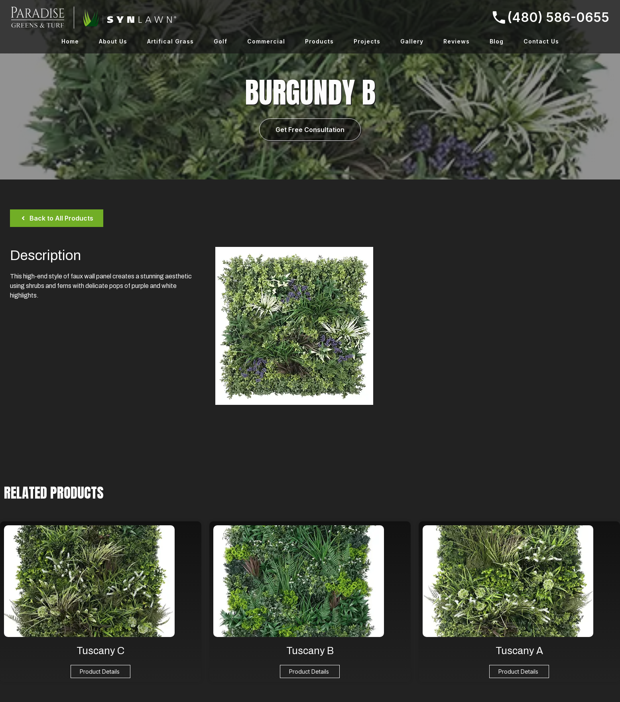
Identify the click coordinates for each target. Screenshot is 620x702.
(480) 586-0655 (550, 17)
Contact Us (541, 41)
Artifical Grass (170, 41)
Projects (367, 41)
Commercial (266, 41)
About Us (113, 41)
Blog (497, 41)
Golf (220, 41)
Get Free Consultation (310, 130)
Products (319, 41)
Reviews (456, 41)
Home (70, 41)
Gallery (411, 41)
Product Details (100, 671)
